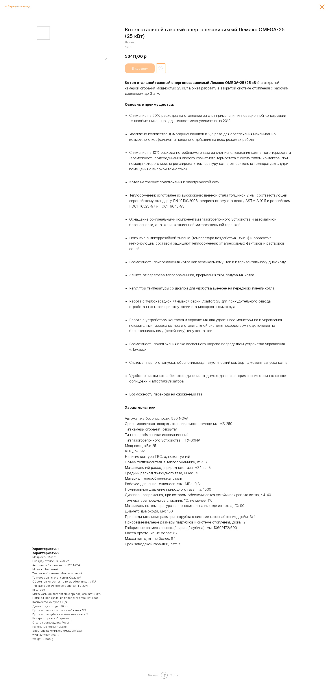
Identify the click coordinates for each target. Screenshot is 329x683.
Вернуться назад (19, 6)
